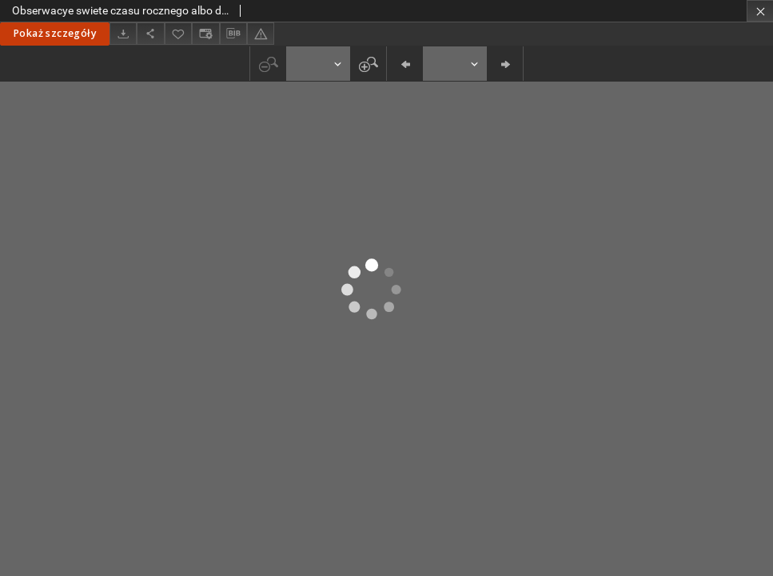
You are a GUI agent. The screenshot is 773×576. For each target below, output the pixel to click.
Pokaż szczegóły (55, 33)
